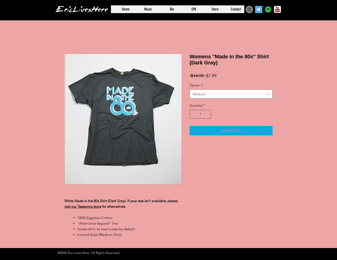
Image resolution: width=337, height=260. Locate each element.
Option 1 (196, 85)
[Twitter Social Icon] (258, 9)
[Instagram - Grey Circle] (249, 9)
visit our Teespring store (82, 206)
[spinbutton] (200, 114)
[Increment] (207, 114)
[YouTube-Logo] (277, 9)
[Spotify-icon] (268, 9)
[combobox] (231, 94)
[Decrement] (193, 114)
